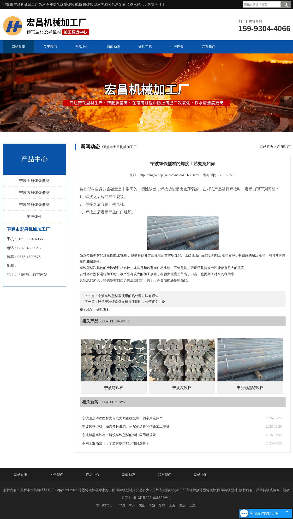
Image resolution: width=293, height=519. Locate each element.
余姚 (152, 505)
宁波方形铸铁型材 (34, 193)
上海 (172, 505)
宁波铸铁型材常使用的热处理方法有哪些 (128, 296)
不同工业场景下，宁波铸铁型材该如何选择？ (115, 443)
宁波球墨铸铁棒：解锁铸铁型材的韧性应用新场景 (119, 435)
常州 (132, 505)
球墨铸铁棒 (69, 4)
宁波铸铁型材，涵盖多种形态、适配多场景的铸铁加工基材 (125, 426)
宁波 (122, 505)
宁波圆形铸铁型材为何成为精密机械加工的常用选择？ (122, 418)
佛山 (142, 505)
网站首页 (266, 146)
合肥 (192, 505)
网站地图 (200, 475)
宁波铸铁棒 (113, 388)
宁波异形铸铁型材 (34, 205)
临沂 (182, 505)
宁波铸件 (34, 217)
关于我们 (56, 475)
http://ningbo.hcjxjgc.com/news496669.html (169, 175)
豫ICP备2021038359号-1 (152, 498)
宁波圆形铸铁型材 (34, 181)
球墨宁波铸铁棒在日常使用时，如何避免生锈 (131, 301)
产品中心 (92, 475)
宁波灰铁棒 (181, 388)
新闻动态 (284, 146)
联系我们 (164, 475)
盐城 (162, 505)
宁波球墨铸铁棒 (250, 388)
